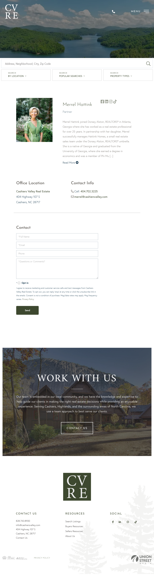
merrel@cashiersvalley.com (91, 198)
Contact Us (77, 429)
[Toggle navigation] (139, 12)
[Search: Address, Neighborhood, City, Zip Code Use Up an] (72, 64)
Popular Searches (70, 77)
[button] (148, 64)
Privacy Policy (28, 300)
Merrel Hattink (77, 105)
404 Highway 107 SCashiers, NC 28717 (25, 532)
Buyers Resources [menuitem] (74, 527)
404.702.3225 (89, 192)
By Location (16, 77)
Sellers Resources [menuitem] (74, 532)
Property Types (119, 77)
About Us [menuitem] (70, 537)
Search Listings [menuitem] (73, 522)
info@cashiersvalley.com (28, 526)
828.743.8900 (23, 521)
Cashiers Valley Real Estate (33, 192)
